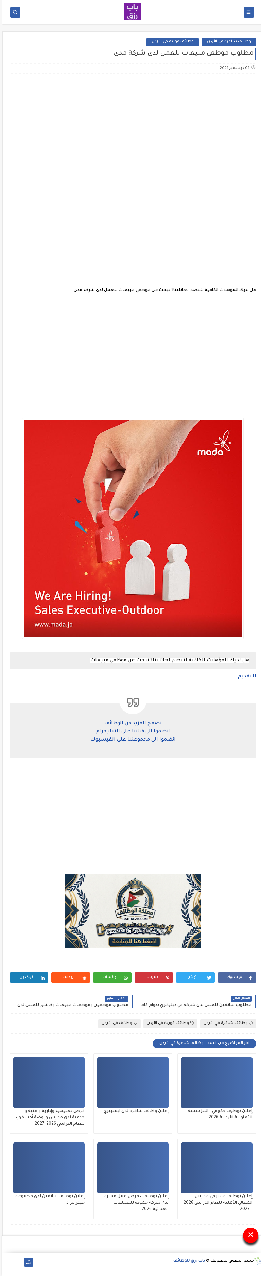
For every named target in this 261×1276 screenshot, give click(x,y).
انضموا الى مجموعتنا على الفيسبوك (130, 740)
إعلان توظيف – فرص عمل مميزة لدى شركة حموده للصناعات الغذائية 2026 (134, 1203)
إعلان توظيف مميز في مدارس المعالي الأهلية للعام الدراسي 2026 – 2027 (215, 1203)
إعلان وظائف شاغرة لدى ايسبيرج (134, 1111)
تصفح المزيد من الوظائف (130, 723)
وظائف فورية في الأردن (170, 42)
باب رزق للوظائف (187, 1261)
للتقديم (245, 676)
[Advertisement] (130, 132)
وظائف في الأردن (117, 1023)
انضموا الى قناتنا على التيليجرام (131, 731)
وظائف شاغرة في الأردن (227, 42)
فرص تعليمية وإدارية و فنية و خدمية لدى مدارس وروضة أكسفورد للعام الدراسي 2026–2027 (47, 1118)
